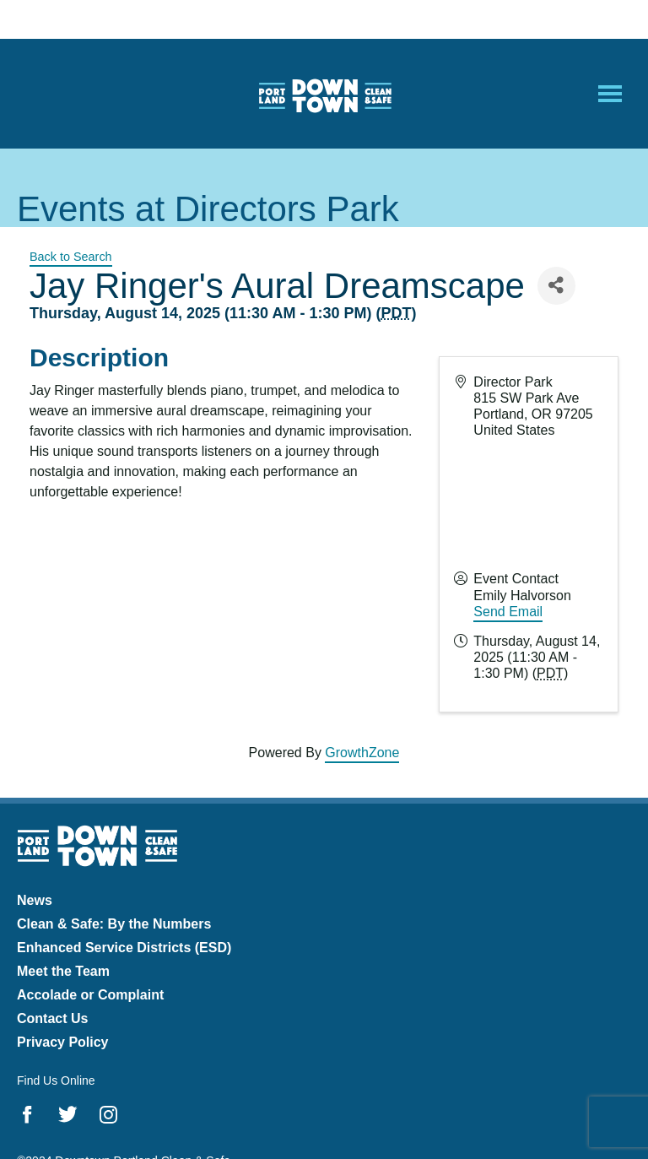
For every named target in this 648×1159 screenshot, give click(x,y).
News (34, 900)
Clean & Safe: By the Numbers (114, 924)
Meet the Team (63, 971)
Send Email (508, 611)
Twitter (67, 1114)
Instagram (108, 1114)
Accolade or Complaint (90, 995)
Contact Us (52, 1018)
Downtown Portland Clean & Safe (324, 94)
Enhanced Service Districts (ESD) (124, 947)
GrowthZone (362, 752)
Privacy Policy (63, 1042)
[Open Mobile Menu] (610, 94)
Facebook (27, 1114)
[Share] (556, 286)
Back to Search (71, 256)
